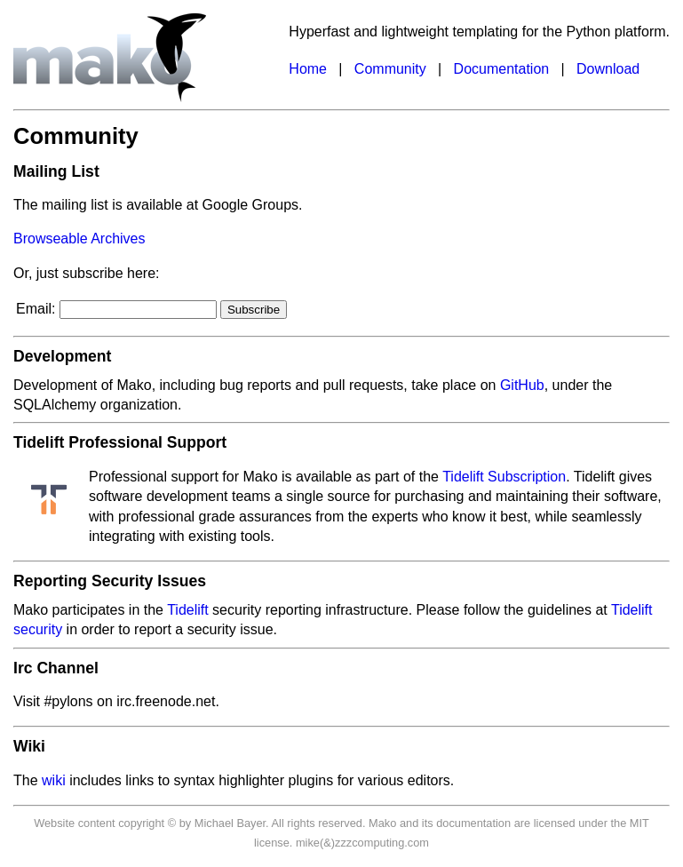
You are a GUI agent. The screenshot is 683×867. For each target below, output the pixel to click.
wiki (54, 780)
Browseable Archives (79, 238)
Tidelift (188, 609)
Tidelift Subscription (504, 476)
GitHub (522, 385)
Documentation (502, 68)
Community (390, 68)
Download (607, 68)
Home (308, 68)
